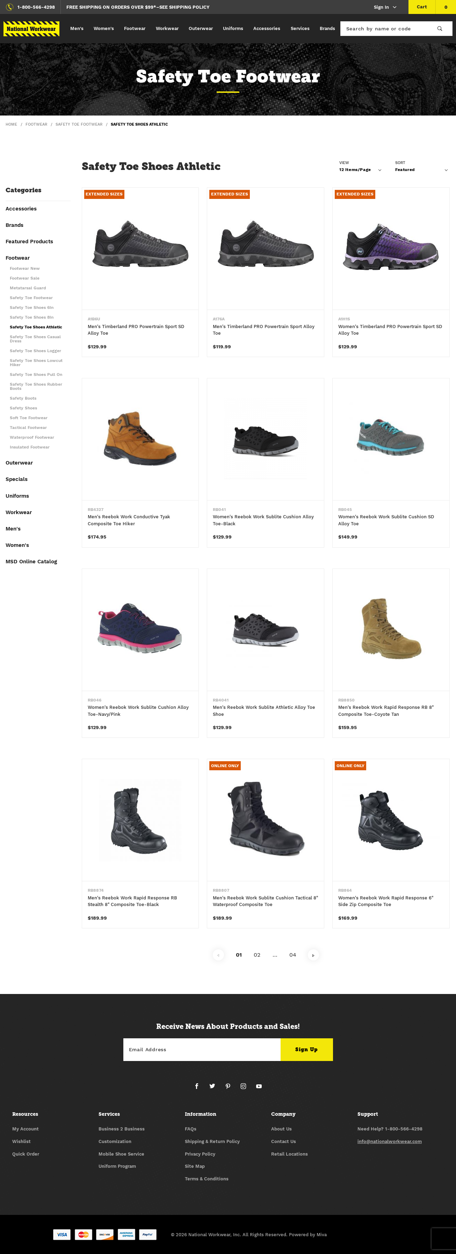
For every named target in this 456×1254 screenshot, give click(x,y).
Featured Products (29, 242)
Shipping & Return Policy (212, 1141)
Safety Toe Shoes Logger (35, 351)
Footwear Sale (24, 278)
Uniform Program (117, 1166)
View (344, 163)
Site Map (195, 1166)
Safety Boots (23, 398)
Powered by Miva (308, 1234)
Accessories (266, 28)
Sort (400, 163)
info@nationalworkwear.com (389, 1141)
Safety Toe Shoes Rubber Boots (36, 386)
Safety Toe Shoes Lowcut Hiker (36, 362)
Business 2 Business (122, 1128)
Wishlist (21, 1141)
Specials (17, 479)
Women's (104, 28)
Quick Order (25, 1154)
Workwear (167, 28)
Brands (327, 28)
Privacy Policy (200, 1154)
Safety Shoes (23, 408)
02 (257, 954)
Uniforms (233, 28)
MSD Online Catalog (31, 562)
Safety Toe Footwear (31, 298)
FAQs (190, 1128)
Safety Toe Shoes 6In (31, 307)
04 (292, 954)
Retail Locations (289, 1154)
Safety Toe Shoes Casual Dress (35, 339)
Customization (115, 1141)
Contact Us (283, 1141)
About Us (281, 1128)
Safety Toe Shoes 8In (31, 317)
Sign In (385, 7)
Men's (77, 28)
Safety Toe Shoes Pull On (36, 374)
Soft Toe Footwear (29, 418)
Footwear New (25, 268)
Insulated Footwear (30, 447)
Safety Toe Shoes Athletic (36, 327)
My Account (25, 1128)
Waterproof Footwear (32, 437)
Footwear (134, 28)
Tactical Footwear (28, 427)
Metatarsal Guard (28, 288)
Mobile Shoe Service (121, 1154)
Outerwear (201, 28)
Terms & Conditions (207, 1178)
